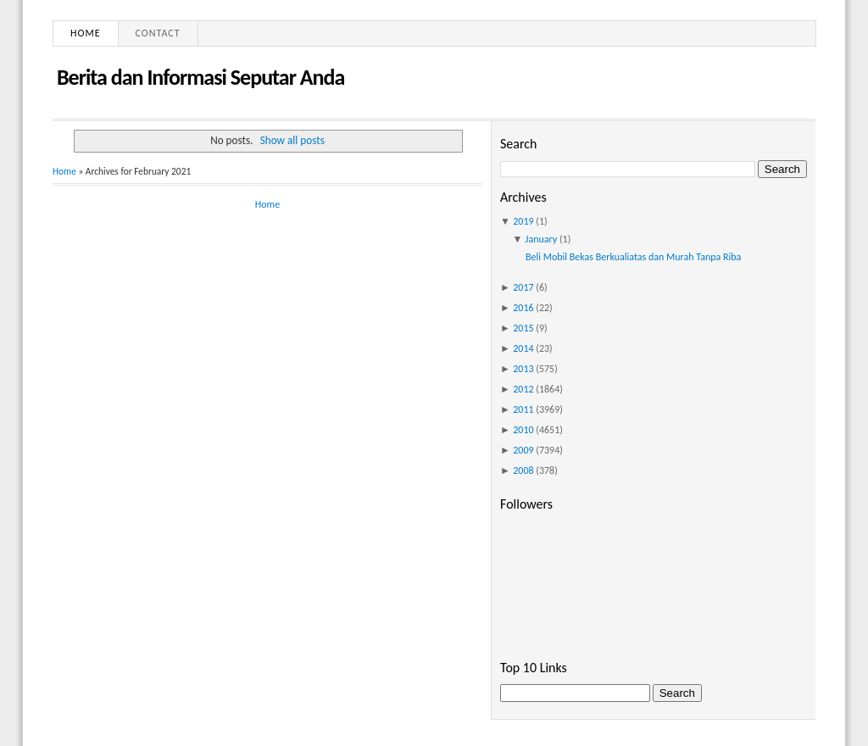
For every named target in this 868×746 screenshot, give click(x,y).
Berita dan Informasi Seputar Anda (200, 77)
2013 (523, 369)
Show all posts (292, 140)
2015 (523, 328)
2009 (523, 450)
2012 (523, 389)
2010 (523, 430)
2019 (523, 221)
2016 (523, 308)
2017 (523, 287)
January (542, 239)
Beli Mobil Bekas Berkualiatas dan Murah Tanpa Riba (633, 257)
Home (85, 33)
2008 (523, 470)
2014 (523, 348)
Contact (158, 33)
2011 (523, 409)
